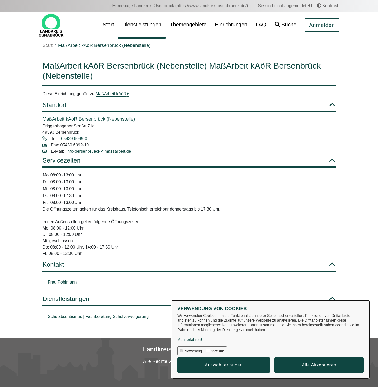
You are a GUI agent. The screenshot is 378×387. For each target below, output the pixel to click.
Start (47, 45)
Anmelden (322, 25)
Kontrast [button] (327, 5)
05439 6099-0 (74, 138)
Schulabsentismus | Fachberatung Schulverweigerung (98, 316)
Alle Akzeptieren (319, 365)
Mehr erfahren (189, 339)
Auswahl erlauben (224, 365)
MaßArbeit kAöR (111, 94)
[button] (286, 25)
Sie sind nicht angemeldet (285, 5)
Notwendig (193, 351)
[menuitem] (180, 6)
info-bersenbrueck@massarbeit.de (99, 151)
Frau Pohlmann (62, 282)
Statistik (217, 351)
